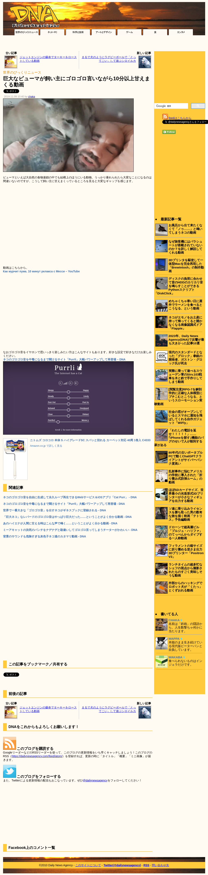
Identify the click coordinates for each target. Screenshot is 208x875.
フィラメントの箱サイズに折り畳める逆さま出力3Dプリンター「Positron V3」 (186, 551)
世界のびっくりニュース (22, 72)
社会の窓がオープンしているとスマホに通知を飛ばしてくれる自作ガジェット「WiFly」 (185, 417)
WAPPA (174, 638)
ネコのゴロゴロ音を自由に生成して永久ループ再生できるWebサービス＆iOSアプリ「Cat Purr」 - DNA (70, 497)
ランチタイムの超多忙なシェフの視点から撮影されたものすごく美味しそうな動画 (185, 570)
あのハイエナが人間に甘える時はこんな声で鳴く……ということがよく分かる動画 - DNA (60, 523)
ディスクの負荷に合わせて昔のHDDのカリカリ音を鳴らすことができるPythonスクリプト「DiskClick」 (178, 286)
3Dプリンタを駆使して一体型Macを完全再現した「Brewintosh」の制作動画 (186, 265)
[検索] (170, 106)
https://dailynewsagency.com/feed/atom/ (37, 756)
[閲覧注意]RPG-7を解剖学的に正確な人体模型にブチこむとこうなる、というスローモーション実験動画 (178, 397)
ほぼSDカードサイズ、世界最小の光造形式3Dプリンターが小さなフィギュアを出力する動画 (186, 495)
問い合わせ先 (160, 865)
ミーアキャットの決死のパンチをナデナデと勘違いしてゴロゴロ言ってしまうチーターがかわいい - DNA (70, 529)
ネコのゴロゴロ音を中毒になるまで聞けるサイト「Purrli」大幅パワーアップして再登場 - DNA (64, 503)
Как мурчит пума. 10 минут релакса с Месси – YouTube (41, 271)
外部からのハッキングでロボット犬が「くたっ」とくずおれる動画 (185, 586)
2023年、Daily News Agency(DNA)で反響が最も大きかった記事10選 (186, 339)
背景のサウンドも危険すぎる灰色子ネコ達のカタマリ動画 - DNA (44, 536)
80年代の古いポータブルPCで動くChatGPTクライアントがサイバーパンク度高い (186, 458)
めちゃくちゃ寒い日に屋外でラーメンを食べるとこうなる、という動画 (185, 304)
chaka (31, 96)
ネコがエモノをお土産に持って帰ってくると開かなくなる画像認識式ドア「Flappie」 (185, 323)
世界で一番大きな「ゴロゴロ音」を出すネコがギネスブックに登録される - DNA (54, 510)
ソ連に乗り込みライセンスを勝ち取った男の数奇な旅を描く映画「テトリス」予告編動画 (185, 514)
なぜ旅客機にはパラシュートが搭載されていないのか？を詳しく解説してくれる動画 (185, 247)
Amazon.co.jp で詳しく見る (46, 445)
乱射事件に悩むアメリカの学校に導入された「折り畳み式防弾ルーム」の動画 (185, 477)
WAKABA (175, 657)
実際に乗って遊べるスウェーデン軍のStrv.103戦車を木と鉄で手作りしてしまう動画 (185, 376)
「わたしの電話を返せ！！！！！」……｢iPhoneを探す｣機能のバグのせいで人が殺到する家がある (179, 438)
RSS (146, 865)
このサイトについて (88, 865)
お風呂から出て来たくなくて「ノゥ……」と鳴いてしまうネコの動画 (185, 228)
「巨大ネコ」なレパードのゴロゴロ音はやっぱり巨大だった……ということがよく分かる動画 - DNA (67, 516)
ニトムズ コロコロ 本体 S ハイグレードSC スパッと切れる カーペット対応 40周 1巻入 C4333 (90, 440)
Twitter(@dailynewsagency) (122, 865)
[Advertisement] (104, 44)
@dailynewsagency (95, 780)
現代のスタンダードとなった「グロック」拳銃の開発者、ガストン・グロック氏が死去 (185, 357)
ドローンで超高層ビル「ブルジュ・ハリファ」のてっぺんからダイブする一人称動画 (185, 532)
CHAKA (174, 620)
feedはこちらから (180, 118)
